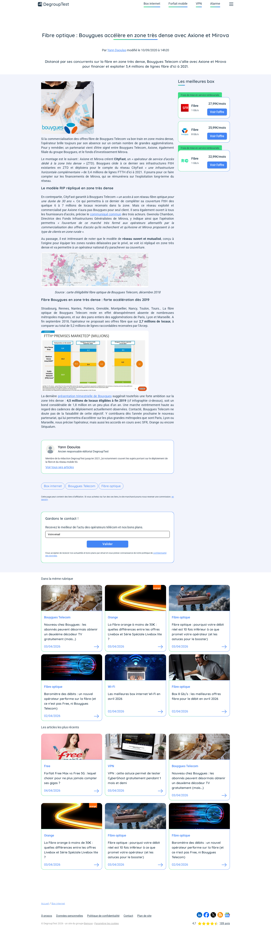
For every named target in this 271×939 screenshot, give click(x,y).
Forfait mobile (178, 3)
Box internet (152, 3)
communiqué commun (105, 214)
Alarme (215, 3)
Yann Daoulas (116, 50)
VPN (199, 3)
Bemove (88, 923)
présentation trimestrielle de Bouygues (85, 396)
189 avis (224, 923)
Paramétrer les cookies (106, 923)
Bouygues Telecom (81, 486)
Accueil (45, 903)
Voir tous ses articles (59, 467)
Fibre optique (111, 486)
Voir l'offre (217, 112)
